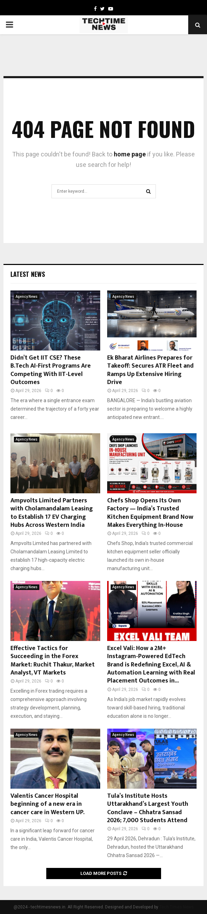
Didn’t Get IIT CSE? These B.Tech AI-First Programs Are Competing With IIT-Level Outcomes (50, 370)
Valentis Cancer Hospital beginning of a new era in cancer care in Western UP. (47, 804)
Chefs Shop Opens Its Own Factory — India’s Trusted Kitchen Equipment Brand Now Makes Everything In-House (150, 512)
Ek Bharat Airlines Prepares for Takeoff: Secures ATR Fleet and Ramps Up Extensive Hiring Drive (150, 370)
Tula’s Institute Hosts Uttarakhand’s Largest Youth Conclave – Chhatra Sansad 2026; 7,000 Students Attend (147, 808)
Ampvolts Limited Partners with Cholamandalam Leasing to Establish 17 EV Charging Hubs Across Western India (51, 512)
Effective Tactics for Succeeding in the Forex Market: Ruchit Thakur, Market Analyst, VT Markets (52, 660)
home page (130, 154)
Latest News (27, 274)
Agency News (27, 296)
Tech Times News (176, 907)
